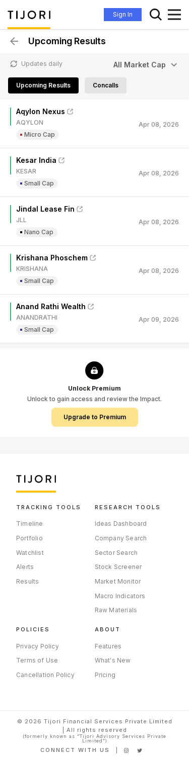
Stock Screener (118, 567)
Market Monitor (118, 581)
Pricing (105, 675)
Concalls (105, 85)
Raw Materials (116, 610)
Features (108, 646)
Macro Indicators (120, 596)
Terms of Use (37, 660)
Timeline (29, 523)
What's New (113, 660)
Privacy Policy (37, 646)
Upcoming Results (43, 85)
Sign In (123, 14)
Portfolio (29, 538)
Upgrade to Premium (95, 417)
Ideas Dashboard (121, 523)
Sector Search (116, 552)
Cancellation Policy (45, 675)
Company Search (121, 538)
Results (27, 581)
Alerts (25, 567)
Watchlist (30, 552)
